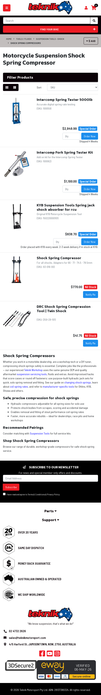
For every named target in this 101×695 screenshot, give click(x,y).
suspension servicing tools (32, 374)
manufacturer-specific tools (58, 386)
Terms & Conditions (36, 494)
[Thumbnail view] (7, 87)
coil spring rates (19, 386)
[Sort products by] (72, 87)
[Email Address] (50, 478)
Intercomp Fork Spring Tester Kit (65, 152)
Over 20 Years (28, 532)
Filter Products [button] (20, 77)
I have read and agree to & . (31, 494)
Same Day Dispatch (31, 548)
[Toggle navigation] (6, 7)
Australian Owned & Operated (39, 579)
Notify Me (90, 294)
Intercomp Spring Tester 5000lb (65, 99)
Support (50, 519)
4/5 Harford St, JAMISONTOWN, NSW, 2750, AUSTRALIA (42, 644)
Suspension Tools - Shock (50, 38)
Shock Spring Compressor (59, 258)
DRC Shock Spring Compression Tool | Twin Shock (64, 309)
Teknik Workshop (33, 370)
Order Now (89, 136)
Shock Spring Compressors (25, 43)
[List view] (15, 87)
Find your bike (68, 29)
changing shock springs (77, 382)
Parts (50, 511)
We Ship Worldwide (31, 594)
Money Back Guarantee (34, 563)
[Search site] (94, 20)
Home (9, 38)
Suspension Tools (40, 433)
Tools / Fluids (24, 38)
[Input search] (46, 20)
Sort (39, 87)
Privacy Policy (53, 494)
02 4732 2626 (17, 631)
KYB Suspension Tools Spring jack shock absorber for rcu (66, 207)
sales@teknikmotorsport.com (27, 637)
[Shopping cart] (86, 8)
